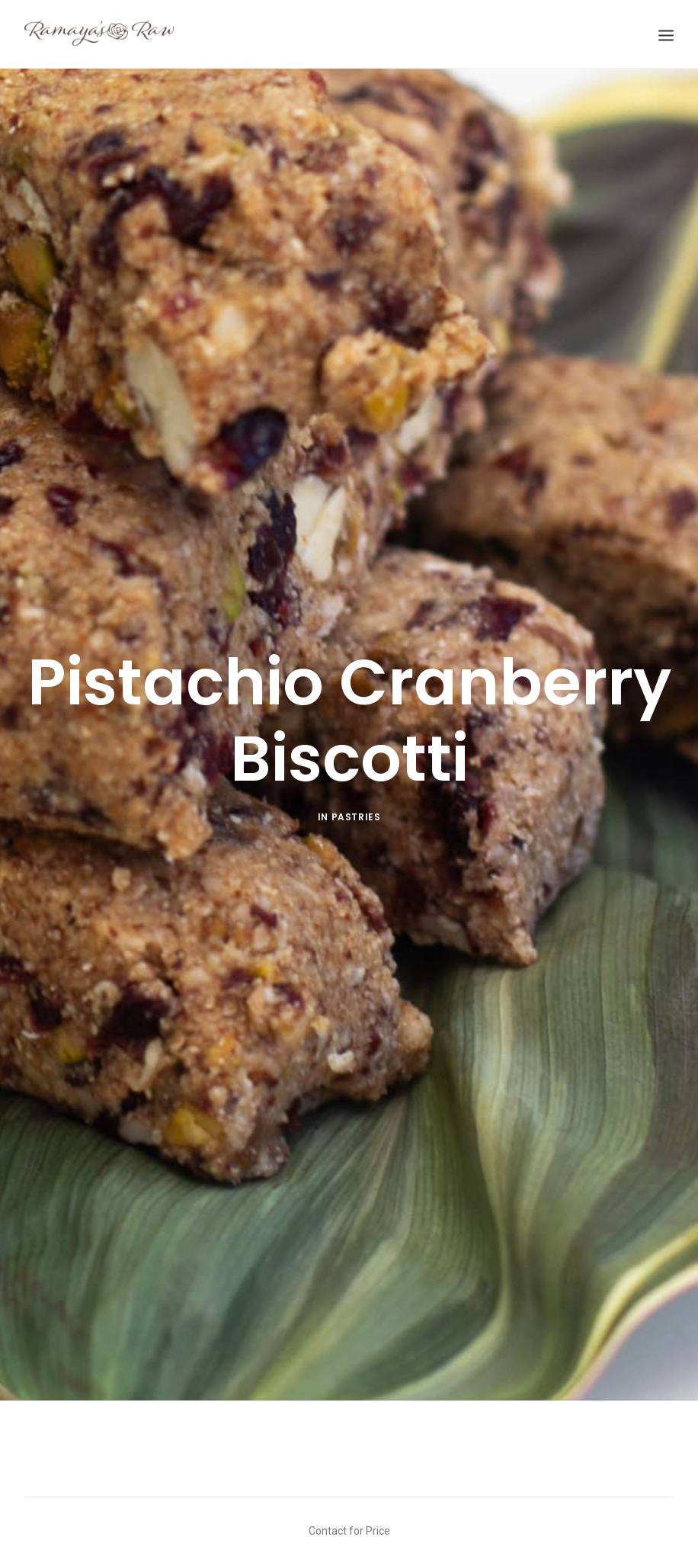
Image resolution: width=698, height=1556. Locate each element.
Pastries (356, 798)
